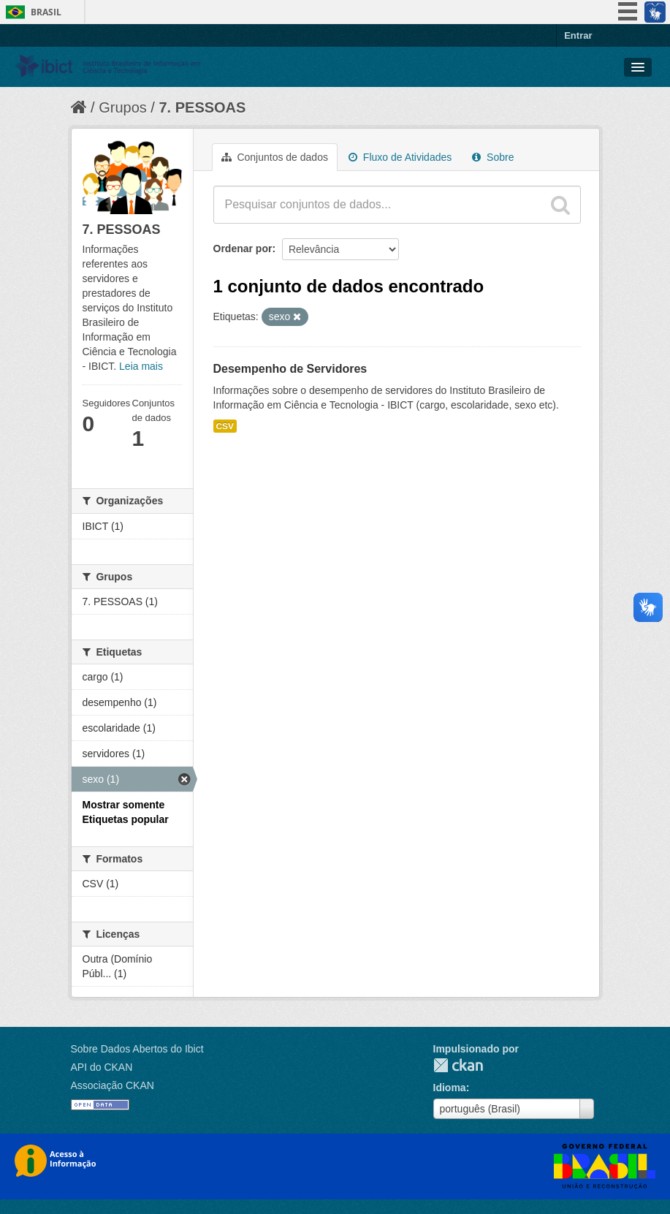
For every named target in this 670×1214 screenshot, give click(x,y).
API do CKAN (102, 1067)
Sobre (493, 157)
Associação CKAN (112, 1085)
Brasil (46, 12)
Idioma (449, 1087)
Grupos (123, 107)
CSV (225, 426)
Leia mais (141, 366)
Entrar (578, 35)
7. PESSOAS (202, 107)
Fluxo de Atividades (400, 157)
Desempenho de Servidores (290, 369)
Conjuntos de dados (274, 157)
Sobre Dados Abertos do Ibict (137, 1049)
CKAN (458, 1065)
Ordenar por (243, 248)
